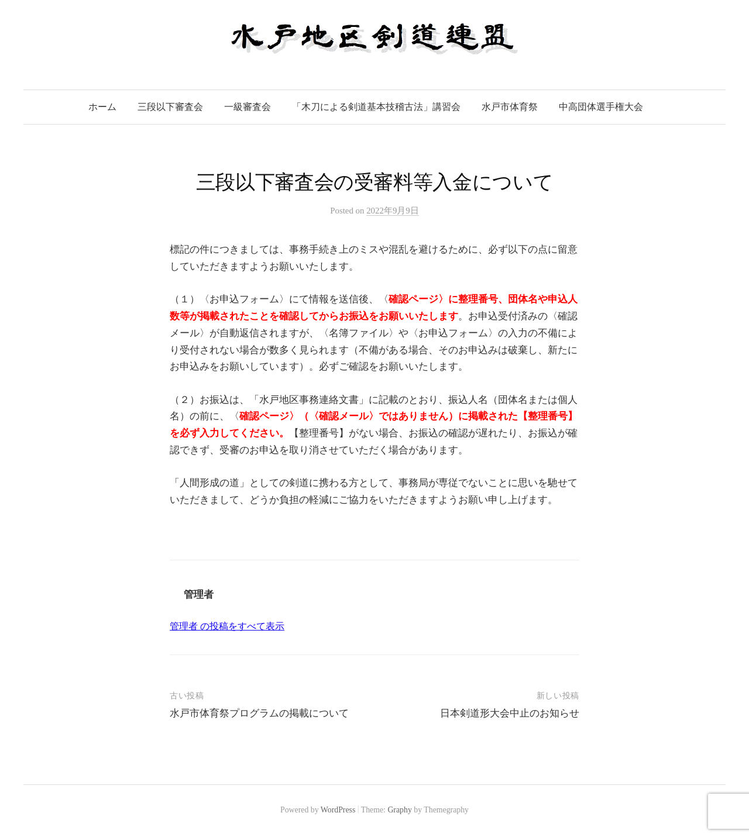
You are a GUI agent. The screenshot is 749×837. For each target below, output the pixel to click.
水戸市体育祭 (510, 107)
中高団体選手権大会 (601, 107)
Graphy (399, 809)
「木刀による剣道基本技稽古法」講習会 (376, 107)
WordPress (338, 809)
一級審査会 (247, 107)
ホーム (102, 107)
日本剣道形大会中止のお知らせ (509, 713)
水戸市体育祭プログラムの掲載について (259, 713)
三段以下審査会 (170, 107)
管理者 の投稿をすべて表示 (227, 626)
